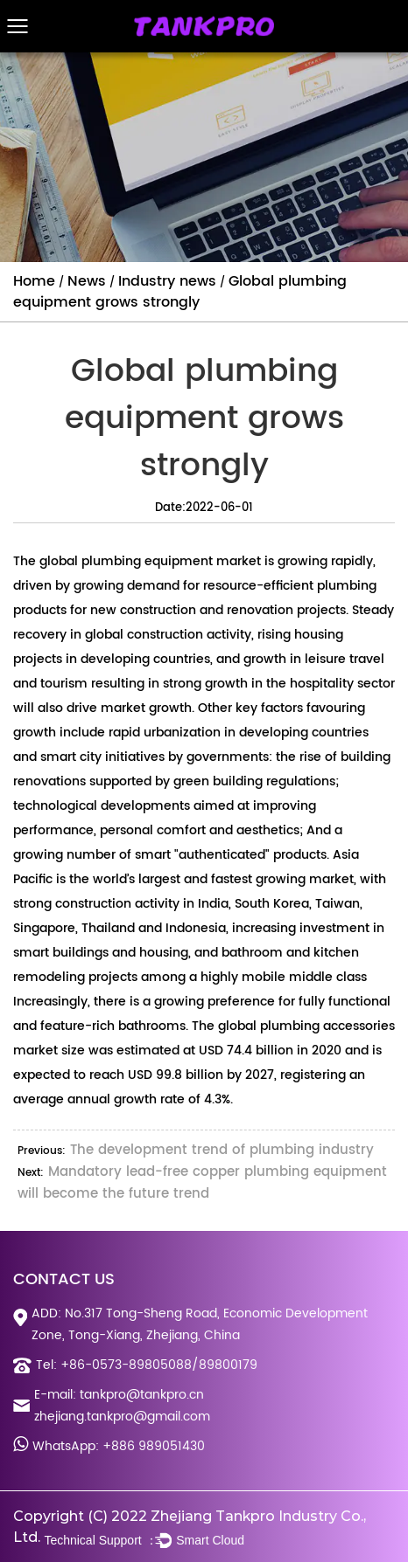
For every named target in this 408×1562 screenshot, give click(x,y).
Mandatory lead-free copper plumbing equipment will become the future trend (202, 1183)
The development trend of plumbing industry (222, 1150)
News (86, 281)
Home (34, 281)
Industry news (167, 281)
